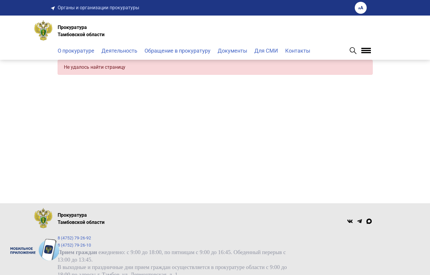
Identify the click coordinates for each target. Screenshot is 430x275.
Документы (232, 51)
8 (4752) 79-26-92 (74, 238)
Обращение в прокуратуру (178, 51)
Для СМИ (266, 51)
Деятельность (119, 51)
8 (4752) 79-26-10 (74, 245)
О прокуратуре (76, 51)
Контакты (297, 51)
